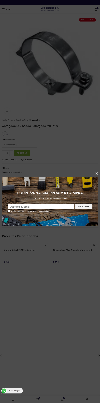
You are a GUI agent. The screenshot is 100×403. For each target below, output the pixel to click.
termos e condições (32, 211)
